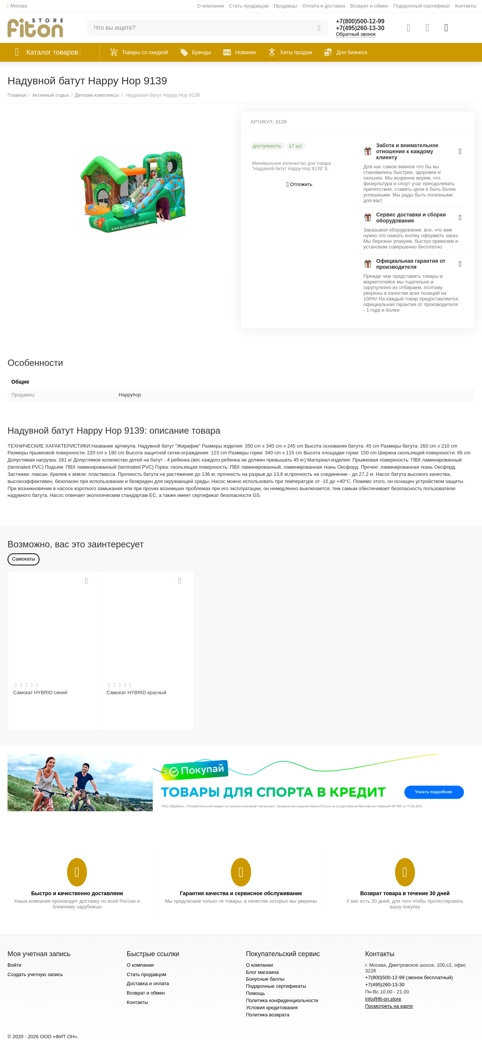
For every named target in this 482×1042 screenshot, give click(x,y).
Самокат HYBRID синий (40, 692)
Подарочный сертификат (422, 6)
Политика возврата (267, 1015)
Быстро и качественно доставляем (77, 893)
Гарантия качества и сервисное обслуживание (241, 893)
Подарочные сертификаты (276, 986)
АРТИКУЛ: (262, 122)
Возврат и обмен (369, 6)
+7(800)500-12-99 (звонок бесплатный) (409, 977)
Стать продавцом (248, 6)
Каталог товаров (52, 52)
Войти (14, 965)
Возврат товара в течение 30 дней (405, 893)
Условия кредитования (271, 1007)
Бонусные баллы (265, 979)
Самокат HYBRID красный (136, 692)
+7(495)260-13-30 (360, 28)
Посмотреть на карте (389, 1006)
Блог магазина (262, 972)
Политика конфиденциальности (282, 1000)
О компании (210, 6)
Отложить (300, 184)
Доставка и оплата (148, 983)
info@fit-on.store (383, 999)
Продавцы (285, 6)
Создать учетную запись (35, 974)
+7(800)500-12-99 (360, 21)
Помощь (255, 993)
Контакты (465, 6)
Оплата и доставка (323, 6)
